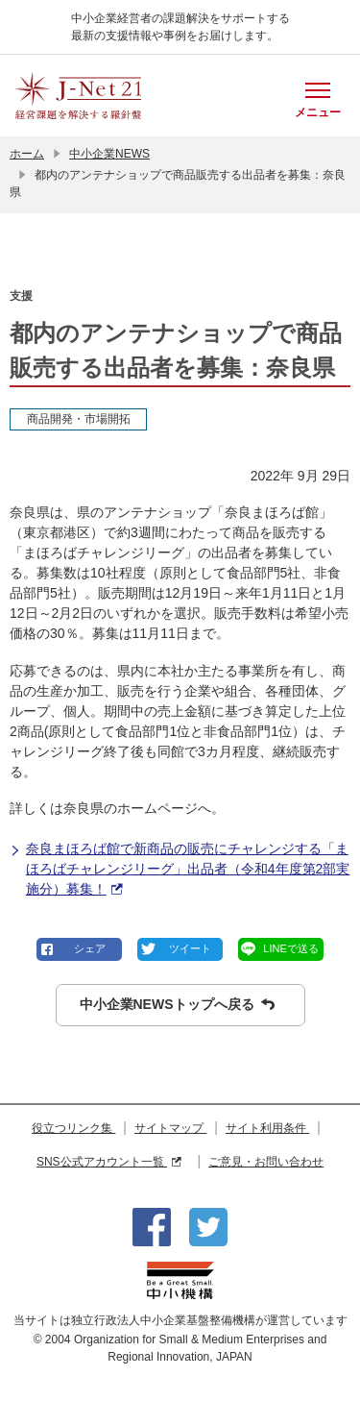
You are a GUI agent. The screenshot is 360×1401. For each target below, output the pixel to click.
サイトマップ (170, 1128)
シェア (90, 948)
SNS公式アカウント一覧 (108, 1161)
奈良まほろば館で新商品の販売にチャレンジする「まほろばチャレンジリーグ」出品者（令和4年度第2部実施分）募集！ (179, 870)
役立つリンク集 (73, 1128)
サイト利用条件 (267, 1128)
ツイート (190, 948)
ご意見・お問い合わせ (266, 1161)
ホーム (27, 153)
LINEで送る (290, 948)
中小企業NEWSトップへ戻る (177, 1005)
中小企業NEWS (109, 153)
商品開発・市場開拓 (79, 419)
